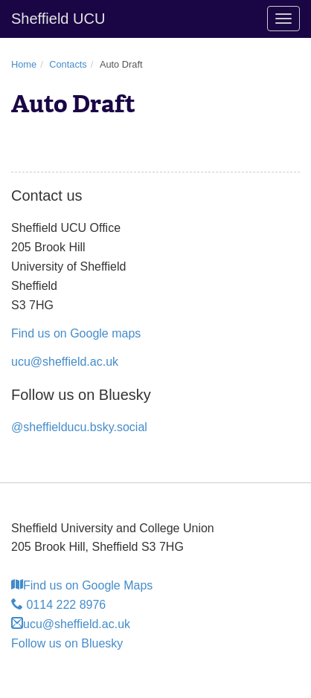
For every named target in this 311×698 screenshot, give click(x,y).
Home (23, 64)
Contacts (68, 64)
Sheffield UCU (58, 18)
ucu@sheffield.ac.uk (64, 361)
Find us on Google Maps (82, 585)
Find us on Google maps (76, 333)
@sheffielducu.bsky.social (79, 427)
